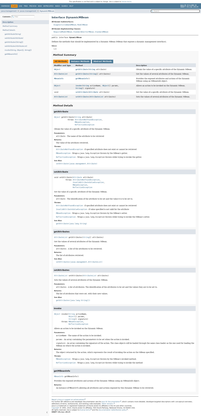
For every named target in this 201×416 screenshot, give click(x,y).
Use (20, 6)
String (92, 69)
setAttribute (82, 92)
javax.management (28, 11)
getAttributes (82, 74)
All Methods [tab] (61, 61)
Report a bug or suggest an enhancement (68, 400)
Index (57, 6)
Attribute (93, 92)
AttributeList (61, 74)
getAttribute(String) (13, 34)
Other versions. (107, 404)
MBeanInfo (58, 79)
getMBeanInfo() (11, 54)
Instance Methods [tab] (80, 61)
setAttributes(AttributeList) (16, 46)
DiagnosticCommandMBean (65, 25)
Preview (32, 6)
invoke (79, 86)
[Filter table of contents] (23, 16)
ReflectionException (84, 125)
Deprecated (48, 6)
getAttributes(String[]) (14, 42)
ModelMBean (82, 25)
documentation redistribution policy (113, 410)
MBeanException (82, 122)
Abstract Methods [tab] (102, 61)
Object (57, 69)
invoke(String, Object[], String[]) (18, 50)
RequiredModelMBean (63, 32)
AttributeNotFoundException (88, 120)
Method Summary (10, 26)
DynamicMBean (47, 11)
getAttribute (82, 69)
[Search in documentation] (175, 11)
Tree (26, 6)
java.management (9, 11)
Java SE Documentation (111, 402)
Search (64, 6)
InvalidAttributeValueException (88, 182)
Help (71, 6)
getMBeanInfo (82, 79)
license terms (126, 1)
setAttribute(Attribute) (14, 38)
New (40, 6)
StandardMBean (101, 32)
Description (8, 22)
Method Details (9, 30)
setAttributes (82, 97)
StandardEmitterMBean (83, 32)
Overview (5, 6)
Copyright (55, 408)
